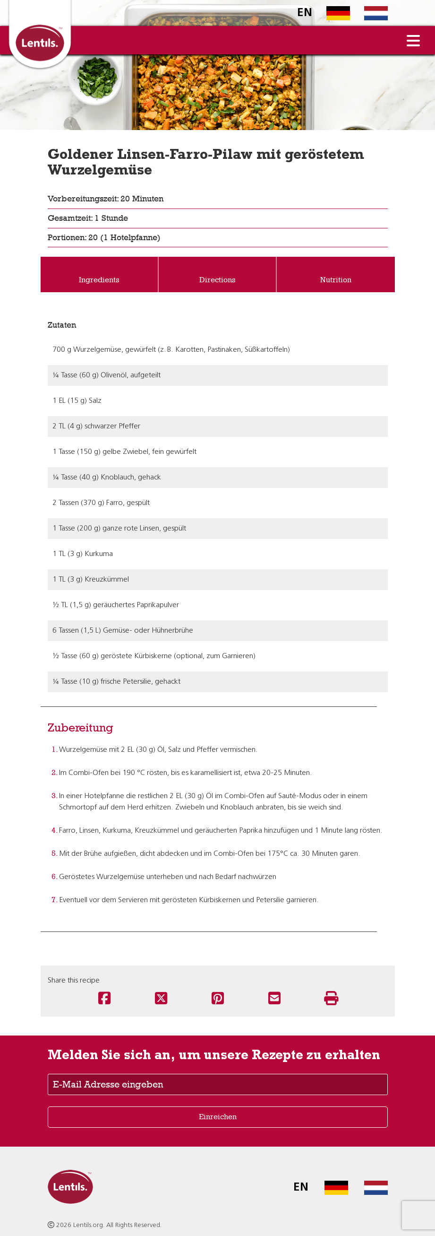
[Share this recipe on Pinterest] (217, 999)
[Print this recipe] (331, 999)
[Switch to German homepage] (331, 13)
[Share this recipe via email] (274, 999)
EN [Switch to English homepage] (304, 13)
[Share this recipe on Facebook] (104, 999)
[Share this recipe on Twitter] (161, 999)
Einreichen (218, 1116)
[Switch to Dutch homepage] (369, 13)
